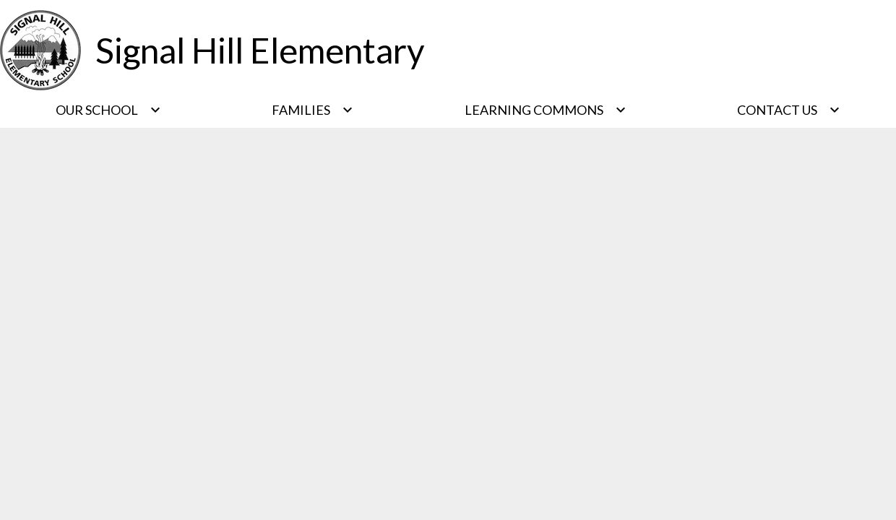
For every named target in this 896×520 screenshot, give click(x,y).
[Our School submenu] (108, 109)
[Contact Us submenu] (788, 109)
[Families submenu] (312, 109)
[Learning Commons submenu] (545, 109)
